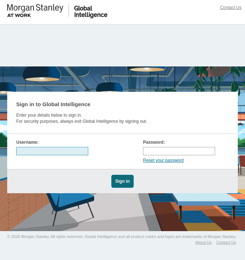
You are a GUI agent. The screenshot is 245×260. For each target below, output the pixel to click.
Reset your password (163, 160)
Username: (27, 142)
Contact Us (230, 7)
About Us (203, 242)
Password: (154, 142)
